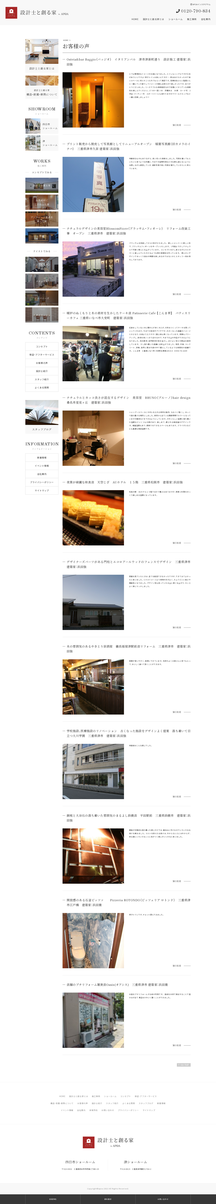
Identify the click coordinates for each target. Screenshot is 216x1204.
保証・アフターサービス (41, 354)
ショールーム (175, 19)
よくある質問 (42, 387)
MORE (177, 125)
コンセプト (42, 346)
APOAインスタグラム (200, 4)
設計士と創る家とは (153, 19)
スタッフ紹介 (42, 379)
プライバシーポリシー (42, 482)
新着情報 (42, 457)
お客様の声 (42, 363)
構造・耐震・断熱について (62, 1103)
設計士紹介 (42, 371)
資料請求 (108, 1199)
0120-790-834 (193, 11)
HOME (135, 19)
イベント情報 (42, 465)
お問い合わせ (108, 1110)
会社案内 (205, 19)
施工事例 (192, 19)
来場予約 (93, 1110)
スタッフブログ (146, 1103)
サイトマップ (42, 490)
